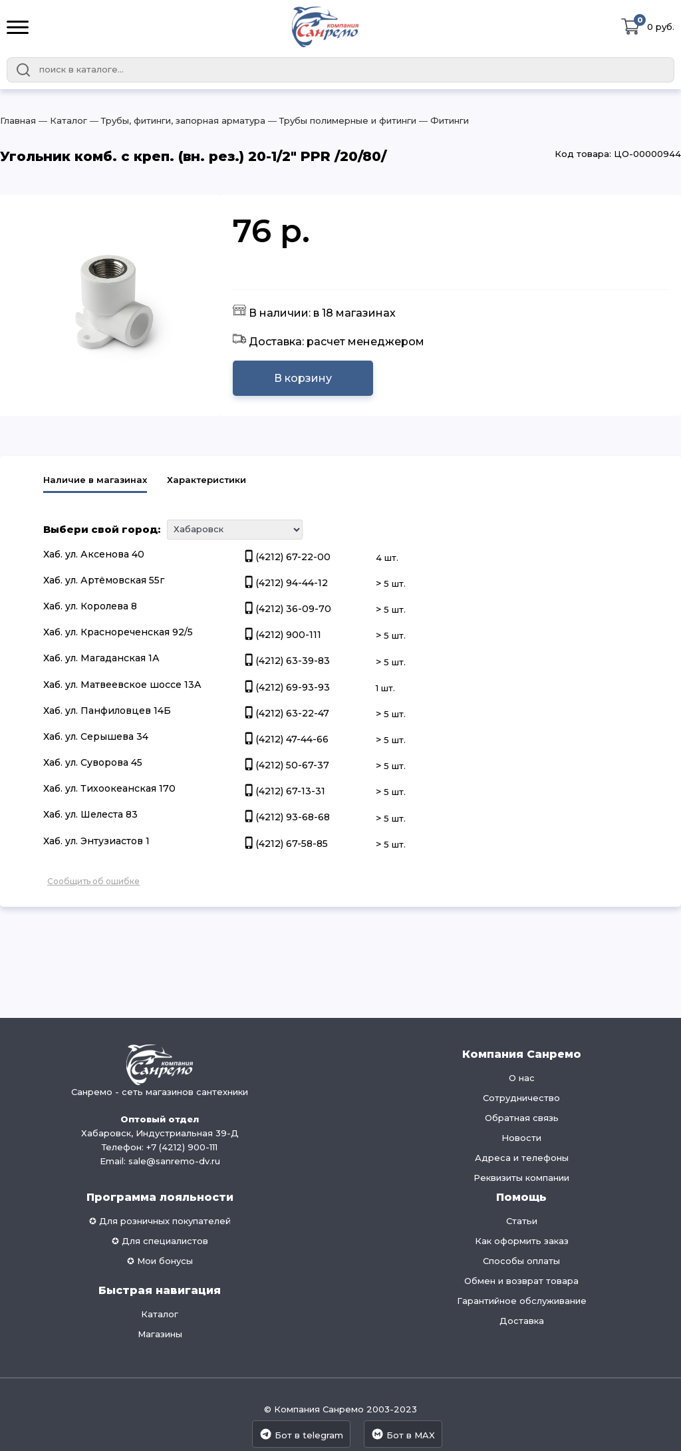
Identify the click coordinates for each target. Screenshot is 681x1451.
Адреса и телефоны (522, 1157)
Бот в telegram (301, 1434)
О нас (522, 1077)
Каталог (159, 1314)
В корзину (303, 378)
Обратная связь (522, 1117)
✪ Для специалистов (160, 1240)
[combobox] (340, 69)
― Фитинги (442, 120)
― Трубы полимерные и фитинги (340, 120)
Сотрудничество (521, 1097)
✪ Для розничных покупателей (160, 1220)
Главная (18, 120)
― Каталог (61, 120)
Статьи (521, 1220)
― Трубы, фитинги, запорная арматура (176, 120)
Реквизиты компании (521, 1177)
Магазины (160, 1334)
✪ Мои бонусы (160, 1260)
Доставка (521, 1320)
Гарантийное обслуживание (522, 1300)
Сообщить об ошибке (93, 881)
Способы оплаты (521, 1260)
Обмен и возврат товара (521, 1280)
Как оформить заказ (522, 1240)
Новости (521, 1137)
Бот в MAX (403, 1434)
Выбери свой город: (101, 529)
